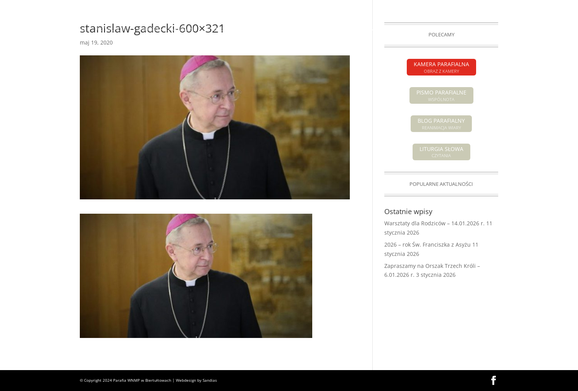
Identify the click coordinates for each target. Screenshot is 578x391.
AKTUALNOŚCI (112, 29)
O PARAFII (305, 29)
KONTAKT (494, 29)
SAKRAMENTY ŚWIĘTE (358, 29)
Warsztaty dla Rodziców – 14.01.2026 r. (434, 223)
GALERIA (464, 29)
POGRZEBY (272, 29)
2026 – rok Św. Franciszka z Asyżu (427, 244)
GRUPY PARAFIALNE (423, 29)
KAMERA (488, 6)
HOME (79, 29)
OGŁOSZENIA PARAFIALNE (167, 29)
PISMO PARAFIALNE (450, 6)
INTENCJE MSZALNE (228, 29)
